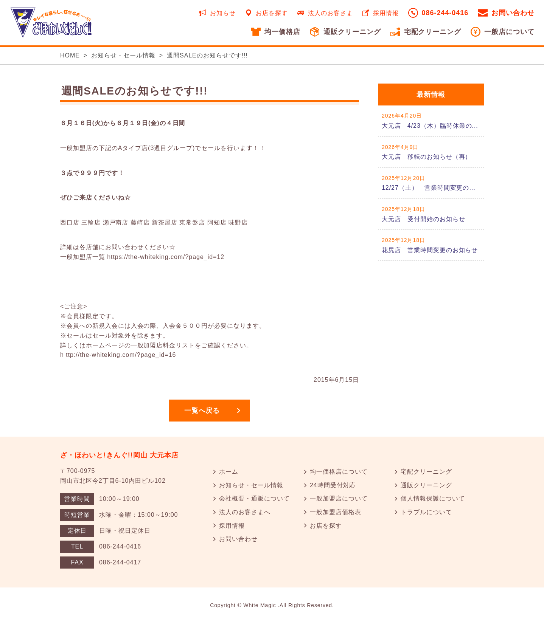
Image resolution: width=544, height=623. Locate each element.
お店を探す (272, 13)
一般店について (509, 32)
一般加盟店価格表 (335, 512)
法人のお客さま (330, 13)
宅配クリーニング (433, 32)
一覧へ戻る (202, 410)
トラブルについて (426, 512)
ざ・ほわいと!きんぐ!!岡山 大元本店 (119, 455)
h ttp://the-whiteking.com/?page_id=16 (118, 355)
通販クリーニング (352, 32)
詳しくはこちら (431, 120)
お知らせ (223, 13)
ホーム (228, 471)
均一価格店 (282, 32)
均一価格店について (339, 471)
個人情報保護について (433, 498)
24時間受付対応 (333, 485)
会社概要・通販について (254, 498)
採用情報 (386, 13)
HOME (70, 55)
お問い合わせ (513, 13)
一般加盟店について (339, 498)
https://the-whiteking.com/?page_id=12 (165, 257)
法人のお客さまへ (244, 512)
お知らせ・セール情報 (123, 55)
